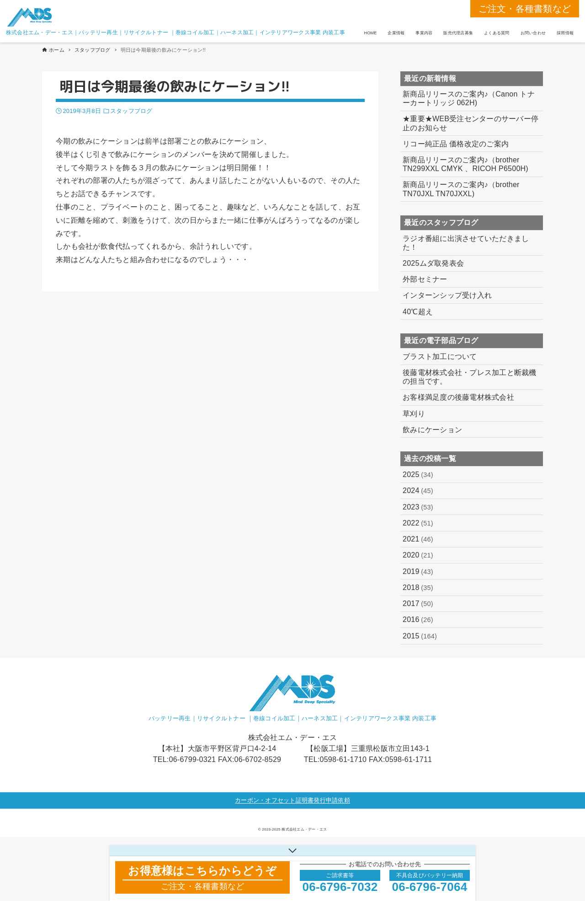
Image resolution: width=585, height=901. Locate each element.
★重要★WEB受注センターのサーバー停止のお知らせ (470, 123)
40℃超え (418, 312)
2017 (418, 604)
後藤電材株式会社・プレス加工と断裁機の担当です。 (470, 377)
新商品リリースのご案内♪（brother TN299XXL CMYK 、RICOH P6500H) (465, 164)
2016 (418, 620)
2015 (420, 636)
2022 (418, 523)
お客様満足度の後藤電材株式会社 (458, 397)
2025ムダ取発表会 (433, 263)
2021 (418, 539)
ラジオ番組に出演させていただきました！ (466, 243)
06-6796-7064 (430, 887)
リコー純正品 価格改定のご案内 (456, 144)
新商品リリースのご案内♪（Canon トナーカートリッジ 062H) (469, 98)
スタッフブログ (131, 110)
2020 (418, 555)
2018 (418, 588)
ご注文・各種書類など (525, 9)
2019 (418, 572)
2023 (418, 507)
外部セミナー (425, 279)
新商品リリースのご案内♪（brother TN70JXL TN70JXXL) (461, 189)
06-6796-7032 (340, 887)
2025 (418, 475)
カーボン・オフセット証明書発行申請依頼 (292, 800)
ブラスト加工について (440, 356)
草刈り (414, 414)
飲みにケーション (432, 430)
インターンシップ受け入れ (447, 295)
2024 (418, 491)
